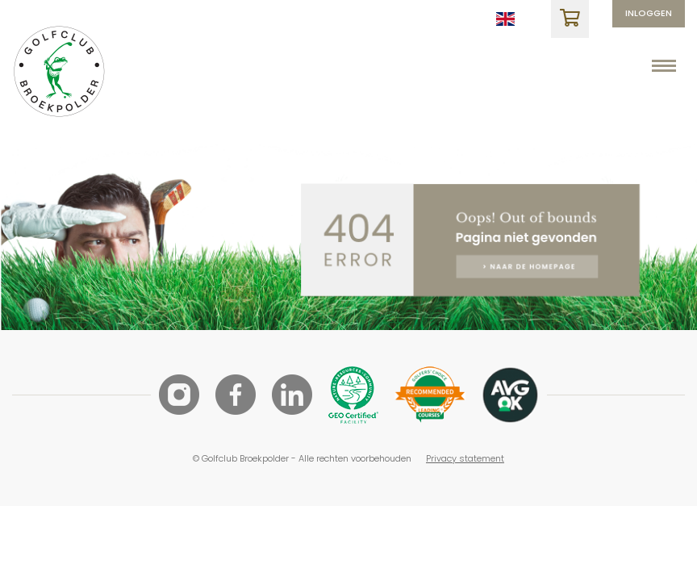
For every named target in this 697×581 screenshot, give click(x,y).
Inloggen (648, 12)
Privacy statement (465, 458)
